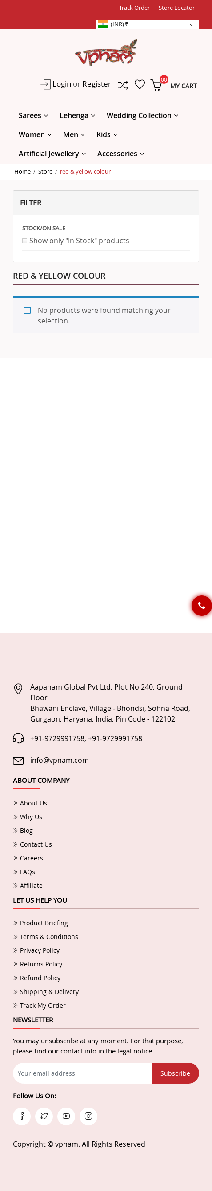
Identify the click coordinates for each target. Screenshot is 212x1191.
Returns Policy (37, 964)
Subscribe (175, 1073)
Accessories (117, 153)
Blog (23, 830)
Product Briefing (40, 923)
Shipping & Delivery (46, 991)
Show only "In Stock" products (79, 240)
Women (32, 134)
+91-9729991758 (57, 738)
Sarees (30, 115)
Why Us (27, 816)
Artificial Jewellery (49, 153)
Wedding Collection (139, 115)
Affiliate (28, 885)
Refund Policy (36, 978)
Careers (28, 858)
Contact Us (32, 844)
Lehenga (74, 115)
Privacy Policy (36, 950)
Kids (103, 134)
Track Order (134, 8)
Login (61, 84)
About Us (30, 803)
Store (45, 171)
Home (22, 171)
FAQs (24, 872)
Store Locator (177, 8)
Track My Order (39, 1005)
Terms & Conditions (45, 936)
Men (70, 134)
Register (96, 84)
